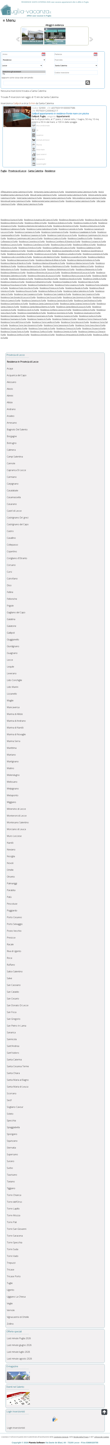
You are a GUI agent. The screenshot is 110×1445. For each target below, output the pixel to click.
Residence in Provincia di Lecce (22, 361)
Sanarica (11, 1032)
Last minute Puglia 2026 (19, 1338)
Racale (10, 944)
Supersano (12, 1154)
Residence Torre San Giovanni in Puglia (25, 325)
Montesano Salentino (18, 822)
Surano (10, 1161)
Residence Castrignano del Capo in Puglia (24, 238)
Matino (10, 768)
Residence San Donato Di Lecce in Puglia (18, 297)
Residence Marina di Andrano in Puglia (83, 260)
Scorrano (11, 1093)
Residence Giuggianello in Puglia (66, 250)
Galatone (11, 626)
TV (23, 74)
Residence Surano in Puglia (66, 316)
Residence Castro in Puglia (55, 238)
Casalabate (12, 490)
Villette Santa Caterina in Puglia (30, 204)
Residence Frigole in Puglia (29, 247)
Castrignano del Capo (18, 524)
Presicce (11, 937)
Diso (9, 585)
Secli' (9, 1100)
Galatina (11, 619)
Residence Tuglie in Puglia (41, 331)
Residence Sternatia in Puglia (13, 316)
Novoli (10, 863)
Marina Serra (13, 741)
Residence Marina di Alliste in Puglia (51, 260)
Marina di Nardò (15, 727)
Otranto (11, 876)
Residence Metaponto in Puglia (89, 269)
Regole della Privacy (81, 1437)
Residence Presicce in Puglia (52, 288)
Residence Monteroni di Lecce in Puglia (78, 272)
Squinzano (12, 1140)
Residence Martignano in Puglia (56, 266)
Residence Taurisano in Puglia (13, 319)
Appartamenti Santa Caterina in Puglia (81, 191)
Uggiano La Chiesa (16, 1296)
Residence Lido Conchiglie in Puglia (17, 257)
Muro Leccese (14, 836)
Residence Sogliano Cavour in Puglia (55, 309)
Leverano (11, 673)
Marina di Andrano (16, 720)
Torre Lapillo (13, 1208)
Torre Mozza (13, 1215)
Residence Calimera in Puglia (13, 229)
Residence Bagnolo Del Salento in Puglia (35, 226)
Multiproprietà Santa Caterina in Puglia (48, 201)
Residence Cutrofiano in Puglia (36, 244)
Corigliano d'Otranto (17, 558)
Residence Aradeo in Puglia (85, 222)
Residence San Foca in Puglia (49, 297)
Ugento (10, 1289)
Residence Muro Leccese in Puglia (76, 275)
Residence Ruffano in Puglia (50, 291)
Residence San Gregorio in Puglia (77, 297)
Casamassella (14, 497)
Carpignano (12, 483)
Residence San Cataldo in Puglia (57, 294)
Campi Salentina (15, 456)
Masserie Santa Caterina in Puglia (57, 198)
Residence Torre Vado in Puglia (42, 328)
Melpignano (13, 788)
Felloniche (12, 598)
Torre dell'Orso (14, 1201)
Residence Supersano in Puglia (40, 316)
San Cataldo (13, 991)
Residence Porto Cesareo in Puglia (69, 285)
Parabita (11, 890)
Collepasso (12, 544)
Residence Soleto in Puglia (84, 309)
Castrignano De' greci (17, 517)
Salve (9, 978)
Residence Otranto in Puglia (12, 281)
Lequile (10, 666)
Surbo (10, 1167)
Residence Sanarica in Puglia (34, 300)
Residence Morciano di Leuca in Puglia (44, 275)
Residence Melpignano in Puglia (60, 269)
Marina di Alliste (15, 714)
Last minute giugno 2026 (19, 1345)
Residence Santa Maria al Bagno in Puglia (37, 306)
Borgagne (12, 436)
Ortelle (10, 869)
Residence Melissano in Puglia (33, 269)
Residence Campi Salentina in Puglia (42, 229)
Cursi (9, 571)
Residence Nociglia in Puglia (46, 278)
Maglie (10, 700)
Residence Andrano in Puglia (60, 222)
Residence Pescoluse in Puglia (14, 285)
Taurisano (12, 1174)
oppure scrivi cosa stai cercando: (18, 76)
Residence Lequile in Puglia (69, 254)
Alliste (10, 402)
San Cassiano (14, 985)
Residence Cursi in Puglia (11, 244)
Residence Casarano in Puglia (33, 235)
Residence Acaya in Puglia (12, 219)
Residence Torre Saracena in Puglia (59, 325)
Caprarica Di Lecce (16, 470)
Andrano (11, 409)
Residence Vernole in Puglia (43, 334)
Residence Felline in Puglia (84, 244)
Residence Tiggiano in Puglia (64, 319)
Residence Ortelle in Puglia (94, 278)
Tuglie (10, 1283)
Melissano (12, 781)
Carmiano (12, 476)
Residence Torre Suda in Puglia (14, 328)
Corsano (11, 565)
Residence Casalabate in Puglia (83, 232)
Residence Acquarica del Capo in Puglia (41, 219)
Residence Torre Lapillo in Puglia (46, 322)
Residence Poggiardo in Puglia (41, 285)
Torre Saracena (15, 1235)
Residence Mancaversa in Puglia (20, 260)
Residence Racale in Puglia (76, 288)
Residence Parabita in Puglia (65, 281)
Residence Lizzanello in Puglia (74, 257)
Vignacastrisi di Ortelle (18, 1317)
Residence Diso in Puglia (61, 244)
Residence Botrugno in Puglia (92, 226)
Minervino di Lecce (16, 808)
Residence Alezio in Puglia (96, 219)
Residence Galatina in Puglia (89, 247)
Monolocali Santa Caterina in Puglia (16, 201)
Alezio (10, 388)
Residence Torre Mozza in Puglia (75, 322)
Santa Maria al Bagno (18, 1079)
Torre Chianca (14, 1195)
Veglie (10, 1303)
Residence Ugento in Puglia (65, 331)
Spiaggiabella (13, 1127)
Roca (9, 957)
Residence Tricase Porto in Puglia (15, 331)
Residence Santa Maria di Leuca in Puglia (73, 306)
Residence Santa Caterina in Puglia (80, 201)
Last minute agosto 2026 (19, 1358)
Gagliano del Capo (16, 612)
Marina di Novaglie (16, 734)
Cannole (11, 463)
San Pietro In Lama (16, 1025)
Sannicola (12, 1039)
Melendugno (13, 775)
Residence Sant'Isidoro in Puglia (14, 303)
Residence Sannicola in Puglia (60, 300)
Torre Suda (12, 1249)
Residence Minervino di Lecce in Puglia (43, 272)
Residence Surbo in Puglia (90, 316)
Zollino (10, 1323)
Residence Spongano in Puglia (60, 312)
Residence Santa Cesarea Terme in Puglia (77, 303)
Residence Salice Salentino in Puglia (78, 291)
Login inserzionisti (16, 1427)
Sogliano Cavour (15, 1107)
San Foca (11, 1012)
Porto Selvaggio (15, 924)
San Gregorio (13, 1018)
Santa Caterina (14, 1059)
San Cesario (13, 998)
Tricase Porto (14, 1276)
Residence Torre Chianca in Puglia (92, 319)
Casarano (12, 504)
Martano (11, 754)
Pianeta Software (37, 1442)
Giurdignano (13, 646)
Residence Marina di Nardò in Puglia (16, 263)
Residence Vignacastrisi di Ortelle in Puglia (74, 334)
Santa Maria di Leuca (17, 1086)
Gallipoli (11, 632)
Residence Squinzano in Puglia (87, 312)
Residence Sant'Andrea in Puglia (88, 300)
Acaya (10, 368)
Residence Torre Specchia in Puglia (90, 325)
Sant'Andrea (13, 1046)
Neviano (11, 849)
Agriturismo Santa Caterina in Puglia (49, 191)
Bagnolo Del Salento (17, 429)
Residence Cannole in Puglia (71, 229)
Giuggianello (13, 639)
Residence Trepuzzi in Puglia (68, 328)
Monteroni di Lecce (17, 815)
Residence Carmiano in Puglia (27, 232)
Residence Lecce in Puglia (45, 254)
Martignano (13, 761)
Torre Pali (12, 1222)
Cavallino (11, 537)
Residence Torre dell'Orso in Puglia (16, 322)
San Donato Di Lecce (17, 1005)
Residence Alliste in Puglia (36, 222)
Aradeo (10, 415)
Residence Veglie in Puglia (18, 334)
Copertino (12, 551)
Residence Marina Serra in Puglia (80, 263)
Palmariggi (12, 883)
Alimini (10, 395)
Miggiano (11, 802)
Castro (10, 531)
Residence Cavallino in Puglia (80, 238)
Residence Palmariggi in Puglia (38, 281)
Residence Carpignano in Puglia (54, 232)
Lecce (10, 659)
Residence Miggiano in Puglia (13, 272)
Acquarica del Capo (16, 375)
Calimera (11, 449)
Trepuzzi (11, 1262)
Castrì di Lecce (14, 510)
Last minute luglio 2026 (18, 1351)
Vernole (11, 1310)
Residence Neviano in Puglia (21, 278)
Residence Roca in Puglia (26, 291)
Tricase (10, 1269)
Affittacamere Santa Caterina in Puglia (17, 191)
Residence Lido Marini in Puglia (46, 257)
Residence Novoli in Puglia (70, 278)
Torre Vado (12, 1256)
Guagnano (12, 653)
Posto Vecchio (14, 930)
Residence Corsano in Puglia (94, 241)
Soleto (10, 1113)
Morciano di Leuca (16, 829)
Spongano (12, 1134)
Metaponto (12, 795)
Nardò (10, 842)
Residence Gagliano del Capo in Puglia (59, 247)
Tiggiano (11, 1188)
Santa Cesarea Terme (18, 1066)
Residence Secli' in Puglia (28, 309)
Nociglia (11, 856)
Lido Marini (12, 686)
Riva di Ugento (14, 951)
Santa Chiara (13, 1073)
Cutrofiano (12, 578)
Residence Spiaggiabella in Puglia (31, 312)
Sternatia (11, 1147)
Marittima (11, 747)
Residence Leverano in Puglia (95, 254)
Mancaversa (13, 707)
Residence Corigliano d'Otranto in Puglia (63, 241)
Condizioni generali (61, 1437)
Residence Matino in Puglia (82, 266)
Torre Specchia (14, 1242)
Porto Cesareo (14, 917)
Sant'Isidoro (13, 1052)
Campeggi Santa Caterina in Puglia (72, 195)
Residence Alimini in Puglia (12, 222)
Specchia (11, 1120)
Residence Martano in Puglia (29, 266)
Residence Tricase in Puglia (93, 328)
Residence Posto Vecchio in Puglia (23, 288)
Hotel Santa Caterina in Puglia (29, 198)
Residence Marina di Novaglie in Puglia (49, 263)
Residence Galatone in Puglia (13, 250)
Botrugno (11, 443)
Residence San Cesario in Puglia (86, 294)
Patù (9, 897)
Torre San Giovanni (16, 1228)
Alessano (11, 382)
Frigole (10, 605)
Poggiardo (12, 910)
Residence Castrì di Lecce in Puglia (62, 235)
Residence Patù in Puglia (88, 281)
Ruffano (11, 964)
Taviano (11, 1181)
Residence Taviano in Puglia (39, 319)
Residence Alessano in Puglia (71, 219)
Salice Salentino (15, 971)
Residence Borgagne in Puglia (66, 226)
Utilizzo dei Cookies (101, 1437)
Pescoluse (12, 903)
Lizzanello (12, 693)
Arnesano (12, 422)
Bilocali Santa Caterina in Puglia (43, 195)
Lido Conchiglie (14, 680)
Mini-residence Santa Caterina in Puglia (89, 198)
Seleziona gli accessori (23, 72)
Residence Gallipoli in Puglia (39, 250)
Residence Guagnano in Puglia (20, 254)
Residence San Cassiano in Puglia (28, 294)
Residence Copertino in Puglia (32, 241)
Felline (10, 592)
